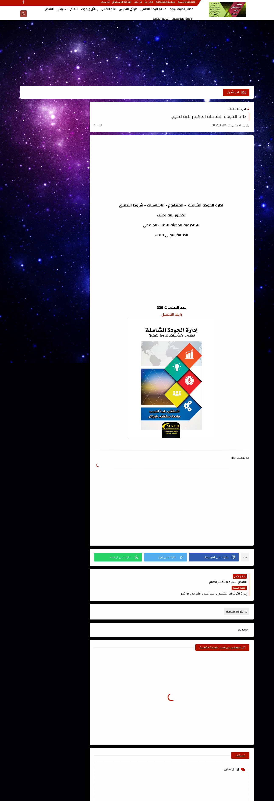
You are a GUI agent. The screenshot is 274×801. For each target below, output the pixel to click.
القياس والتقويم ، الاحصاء (69, 238)
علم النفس (108, 9)
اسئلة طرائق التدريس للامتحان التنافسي (39, 125)
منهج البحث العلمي (69, 312)
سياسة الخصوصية (165, 3)
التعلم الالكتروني (67, 9)
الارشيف (105, 3)
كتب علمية (69, 300)
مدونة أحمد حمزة (67, 350)
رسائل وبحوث (89, 9)
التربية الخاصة (161, 19)
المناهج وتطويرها (39, 235)
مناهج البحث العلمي (153, 9)
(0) (99, 125)
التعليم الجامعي (69, 200)
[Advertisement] (137, 53)
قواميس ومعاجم (69, 276)
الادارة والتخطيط (182, 19)
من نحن (138, 3)
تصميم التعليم (39, 252)
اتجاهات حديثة (70, 120)
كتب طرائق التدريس (39, 288)
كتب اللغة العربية (39, 276)
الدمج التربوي (69, 224)
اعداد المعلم (69, 142)
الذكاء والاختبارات (39, 224)
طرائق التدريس (128, 9)
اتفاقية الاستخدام (122, 3)
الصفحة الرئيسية (187, 3)
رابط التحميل (172, 314)
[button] (214, 557)
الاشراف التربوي (70, 171)
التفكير (49, 9)
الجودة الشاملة (237, 109)
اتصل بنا (149, 3)
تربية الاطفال (69, 252)
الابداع (38, 142)
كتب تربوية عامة (69, 288)
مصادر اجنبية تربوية (181, 9)
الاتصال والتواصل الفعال (69, 157)
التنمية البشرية (69, 212)
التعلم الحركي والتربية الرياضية (39, 186)
